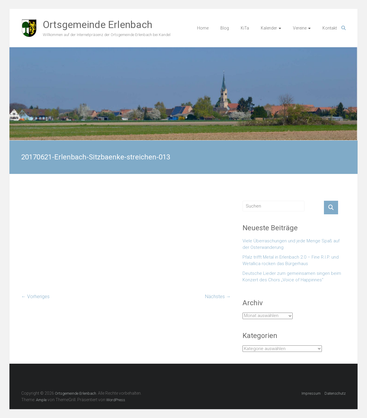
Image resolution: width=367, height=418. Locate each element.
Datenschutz (335, 393)
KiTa (245, 28)
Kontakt (329, 28)
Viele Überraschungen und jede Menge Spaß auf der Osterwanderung (291, 244)
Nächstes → (218, 296)
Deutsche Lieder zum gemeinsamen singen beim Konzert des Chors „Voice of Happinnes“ (292, 277)
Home (203, 28)
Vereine (300, 28)
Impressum (311, 393)
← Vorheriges (35, 296)
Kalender (269, 28)
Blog (224, 28)
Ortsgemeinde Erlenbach (97, 24)
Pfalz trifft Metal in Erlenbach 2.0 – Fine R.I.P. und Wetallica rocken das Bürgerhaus (291, 260)
